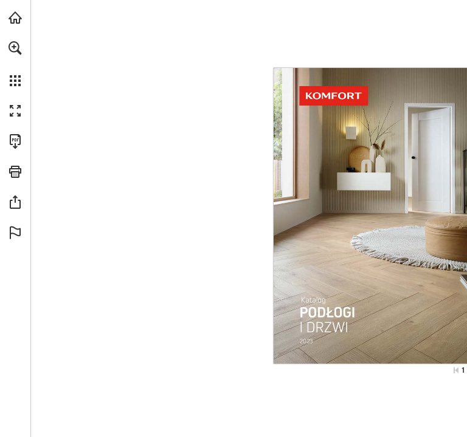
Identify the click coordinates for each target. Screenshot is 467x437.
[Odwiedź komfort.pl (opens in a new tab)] (15, 17)
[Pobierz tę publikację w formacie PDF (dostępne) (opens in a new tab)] (15, 141)
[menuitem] (15, 63)
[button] (15, 48)
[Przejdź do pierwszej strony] (456, 370)
